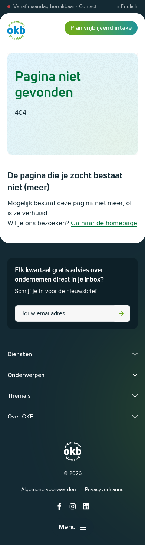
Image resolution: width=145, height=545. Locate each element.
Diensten (19, 354)
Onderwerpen (26, 375)
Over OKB (20, 417)
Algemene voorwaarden (48, 489)
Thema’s (19, 396)
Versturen (121, 313)
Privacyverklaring (104, 489)
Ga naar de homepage (104, 223)
